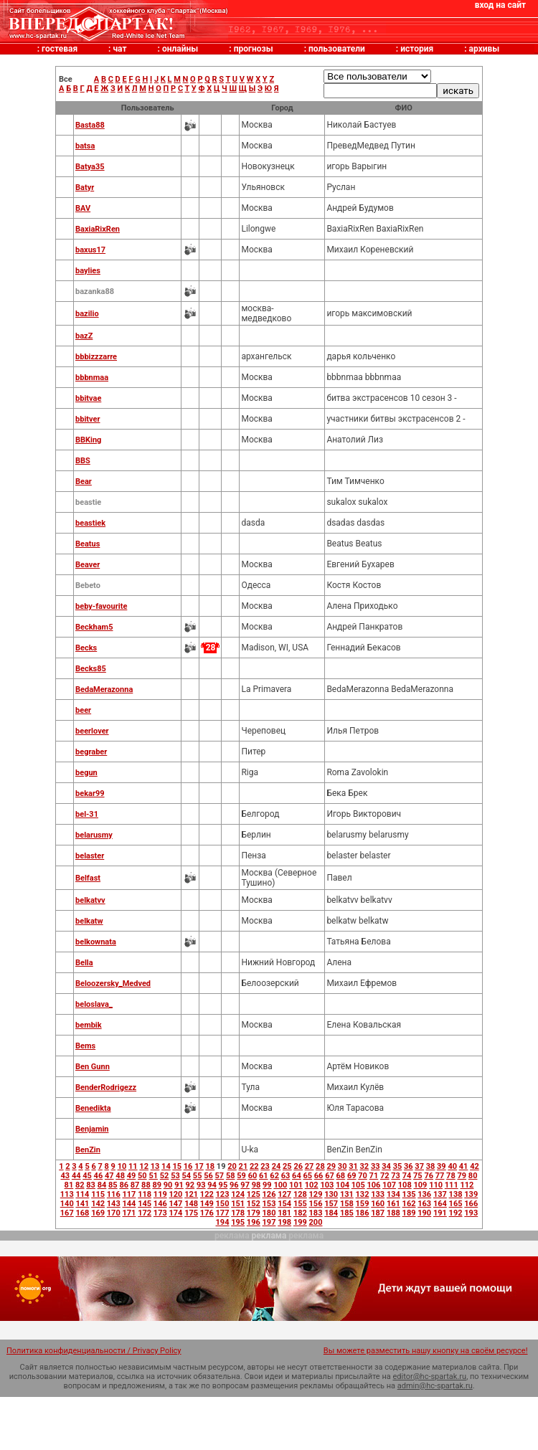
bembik (88, 1025)
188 (393, 1213)
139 (471, 1194)
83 (90, 1185)
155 (300, 1203)
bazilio (87, 313)
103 (327, 1185)
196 (253, 1222)
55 (197, 1175)
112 (466, 1185)
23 (265, 1166)
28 (320, 1166)
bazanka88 (94, 291)
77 (440, 1175)
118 (144, 1194)
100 (280, 1185)
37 (419, 1166)
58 (230, 1175)
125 (253, 1194)
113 (67, 1194)
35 (397, 1166)
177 (223, 1213)
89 (156, 1185)
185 (347, 1213)
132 (362, 1194)
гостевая (59, 49)
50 (142, 1175)
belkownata (95, 942)
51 (153, 1175)
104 (342, 1185)
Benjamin (91, 1129)
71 (374, 1175)
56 (208, 1175)
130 (331, 1194)
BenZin (87, 1150)
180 (269, 1213)
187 (377, 1213)
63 (286, 1175)
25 (287, 1166)
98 (256, 1185)
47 (109, 1175)
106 (373, 1185)
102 (311, 1185)
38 (430, 1166)
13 (155, 1166)
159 (362, 1203)
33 (375, 1166)
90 (168, 1185)
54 (186, 1175)
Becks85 (90, 668)
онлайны (180, 49)
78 (451, 1175)
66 (319, 1175)
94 (212, 1185)
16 (188, 1166)
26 (298, 1166)
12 (143, 1166)
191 (440, 1213)
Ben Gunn (92, 1066)
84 (102, 1185)
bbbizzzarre (96, 356)
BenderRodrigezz (105, 1087)
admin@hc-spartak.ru (435, 1385)
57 (220, 1175)
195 (238, 1222)
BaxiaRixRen (97, 229)
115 (98, 1194)
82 (80, 1185)
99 (267, 1185)
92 (190, 1185)
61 (263, 1175)
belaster (89, 856)
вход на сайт (500, 5)
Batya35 (90, 166)
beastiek (90, 523)
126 (269, 1194)
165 (456, 1203)
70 (362, 1175)
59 (241, 1175)
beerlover (92, 731)
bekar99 (90, 793)
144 (129, 1203)
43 (65, 1175)
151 (238, 1203)
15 (176, 1166)
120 (176, 1194)
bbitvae (88, 398)
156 (316, 1203)
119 (160, 1194)
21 (243, 1166)
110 (436, 1185)
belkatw (89, 921)
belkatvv (90, 900)
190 (424, 1213)
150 (223, 1203)
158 (347, 1203)
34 (386, 1166)
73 (395, 1175)
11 (133, 1166)
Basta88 (90, 125)
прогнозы (253, 49)
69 (352, 1175)
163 (424, 1203)
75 (418, 1175)
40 (452, 1166)
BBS (82, 460)
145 (144, 1203)
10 (122, 1166)
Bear (83, 481)
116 (114, 1194)
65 (307, 1175)
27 (309, 1166)
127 (284, 1194)
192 (456, 1213)
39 (441, 1166)
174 (176, 1213)
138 (456, 1194)
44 (76, 1175)
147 (176, 1203)
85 (113, 1185)
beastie (88, 502)
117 (129, 1194)
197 (269, 1222)
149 (207, 1203)
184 (331, 1213)
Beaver (87, 564)
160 (377, 1203)
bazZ (84, 336)
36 (408, 1166)
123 (223, 1194)
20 (232, 1166)
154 (284, 1203)
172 (144, 1213)
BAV (82, 208)
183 (316, 1213)
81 (69, 1185)
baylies (87, 270)
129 (316, 1194)
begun (86, 772)
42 (474, 1166)
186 (362, 1213)
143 (114, 1203)
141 (82, 1203)
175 (191, 1213)
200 (316, 1222)
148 (191, 1203)
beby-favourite (101, 606)
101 (296, 1185)
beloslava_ (94, 1004)
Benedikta (93, 1108)
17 (199, 1166)
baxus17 (90, 250)
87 (135, 1185)
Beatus (87, 544)
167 (67, 1213)
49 (131, 1175)
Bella (84, 962)
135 (409, 1194)
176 (207, 1213)
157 (331, 1203)
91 (179, 1185)
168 (82, 1213)
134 (393, 1194)
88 (146, 1185)
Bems (85, 1046)
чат (119, 49)
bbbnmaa (91, 377)
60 (253, 1175)
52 (164, 1175)
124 (238, 1194)
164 (440, 1203)
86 (123, 1185)
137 (440, 1194)
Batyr (84, 187)
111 (451, 1185)
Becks (86, 648)
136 (424, 1194)
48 (120, 1175)
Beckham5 (94, 627)
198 (284, 1222)
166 (471, 1203)
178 (238, 1213)
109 (420, 1185)
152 (253, 1203)
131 (347, 1194)
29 (331, 1166)
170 (114, 1213)
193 (471, 1213)
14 (166, 1166)
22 (254, 1166)
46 (98, 1175)
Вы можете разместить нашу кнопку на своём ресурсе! (426, 1350)
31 (353, 1166)
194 (223, 1222)
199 (300, 1222)
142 (98, 1203)
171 (129, 1213)
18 (210, 1166)
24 (276, 1166)
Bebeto (87, 585)
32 (364, 1166)
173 (160, 1213)
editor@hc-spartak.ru (430, 1376)
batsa (85, 146)
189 (409, 1213)
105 (358, 1185)
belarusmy (94, 835)
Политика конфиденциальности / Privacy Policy (93, 1350)
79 (461, 1175)
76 (428, 1175)
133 (377, 1194)
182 (300, 1213)
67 (329, 1175)
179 (253, 1213)
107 (389, 1185)
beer (83, 710)
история (416, 49)
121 (191, 1194)
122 (207, 1194)
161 (393, 1203)
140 (67, 1203)
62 (274, 1175)
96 (234, 1185)
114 (82, 1194)
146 (160, 1203)
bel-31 (86, 814)
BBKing (88, 440)
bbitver (87, 419)
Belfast (87, 878)
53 (175, 1175)
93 (201, 1185)
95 (223, 1185)
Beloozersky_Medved (113, 983)
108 (405, 1185)
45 (87, 1175)
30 (342, 1166)
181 (284, 1213)
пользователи (336, 49)
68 (341, 1175)
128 (300, 1194)
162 (409, 1203)
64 (296, 1175)
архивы (484, 49)
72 (385, 1175)
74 (407, 1175)
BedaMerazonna (104, 689)
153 (269, 1203)
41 (463, 1166)
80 (473, 1175)
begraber (91, 752)
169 (98, 1213)
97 (245, 1185)
